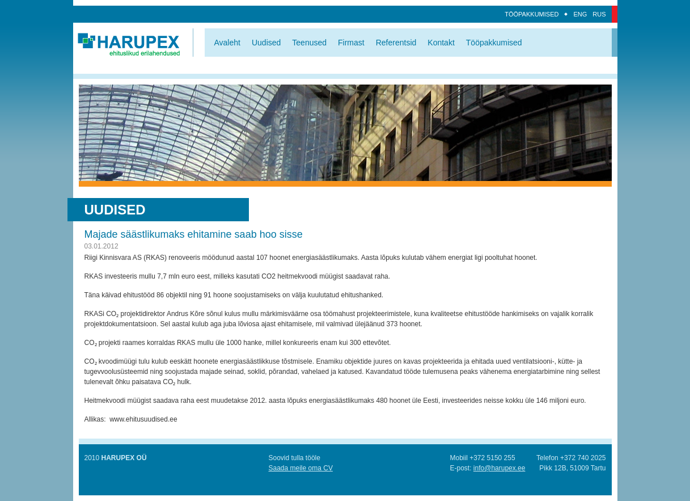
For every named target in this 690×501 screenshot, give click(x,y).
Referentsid (396, 42)
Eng (580, 14)
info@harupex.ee (499, 468)
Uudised (266, 42)
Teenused (309, 42)
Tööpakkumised (531, 14)
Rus (599, 14)
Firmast (351, 42)
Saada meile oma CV (301, 468)
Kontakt (440, 42)
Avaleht (227, 42)
